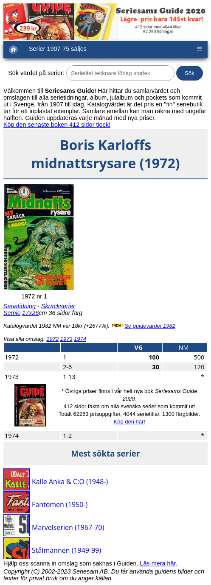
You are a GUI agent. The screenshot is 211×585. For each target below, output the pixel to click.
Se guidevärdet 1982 (149, 326)
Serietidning (19, 306)
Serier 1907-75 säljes (58, 48)
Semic (11, 312)
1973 (66, 339)
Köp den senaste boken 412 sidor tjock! (56, 124)
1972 (52, 339)
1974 (80, 339)
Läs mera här (158, 563)
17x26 (30, 312)
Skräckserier (58, 306)
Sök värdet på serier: (36, 73)
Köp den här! (129, 421)
